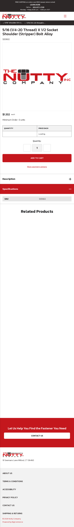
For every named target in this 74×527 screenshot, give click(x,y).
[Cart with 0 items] (70, 15)
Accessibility (9, 489)
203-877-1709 (38, 7)
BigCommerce (17, 522)
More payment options (37, 166)
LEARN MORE (35, 5)
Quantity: (37, 140)
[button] (37, 189)
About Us (7, 473)
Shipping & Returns (12, 513)
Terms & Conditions (12, 481)
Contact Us (37, 435)
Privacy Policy (10, 497)
